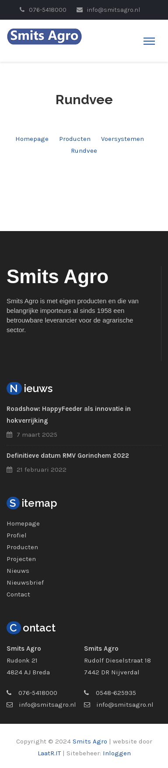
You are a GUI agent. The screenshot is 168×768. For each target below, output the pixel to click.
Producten (75, 139)
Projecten (21, 559)
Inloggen (117, 753)
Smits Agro (90, 741)
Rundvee (84, 150)
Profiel (17, 535)
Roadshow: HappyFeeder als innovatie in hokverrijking (69, 414)
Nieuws (18, 571)
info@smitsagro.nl (47, 704)
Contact (18, 594)
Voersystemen (122, 139)
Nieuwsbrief (25, 582)
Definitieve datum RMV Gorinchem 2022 (68, 455)
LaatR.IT (49, 753)
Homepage (32, 139)
